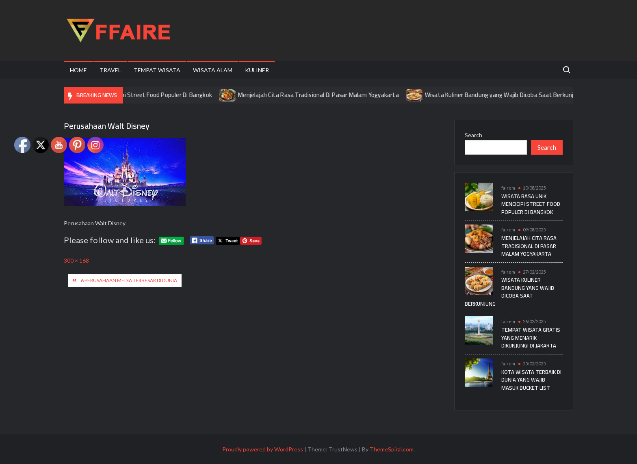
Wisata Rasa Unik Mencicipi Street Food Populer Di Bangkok (138, 95)
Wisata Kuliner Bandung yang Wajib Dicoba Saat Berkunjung (509, 95)
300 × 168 (76, 260)
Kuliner (257, 70)
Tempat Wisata (157, 70)
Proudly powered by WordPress (262, 449)
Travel (110, 70)
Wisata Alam (212, 70)
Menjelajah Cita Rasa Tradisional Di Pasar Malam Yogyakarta (323, 95)
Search (473, 135)
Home (78, 70)
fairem (508, 187)
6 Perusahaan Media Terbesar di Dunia (129, 280)
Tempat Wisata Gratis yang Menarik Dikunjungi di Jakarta (530, 337)
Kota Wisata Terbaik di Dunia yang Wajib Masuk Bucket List (531, 380)
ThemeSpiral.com (392, 449)
